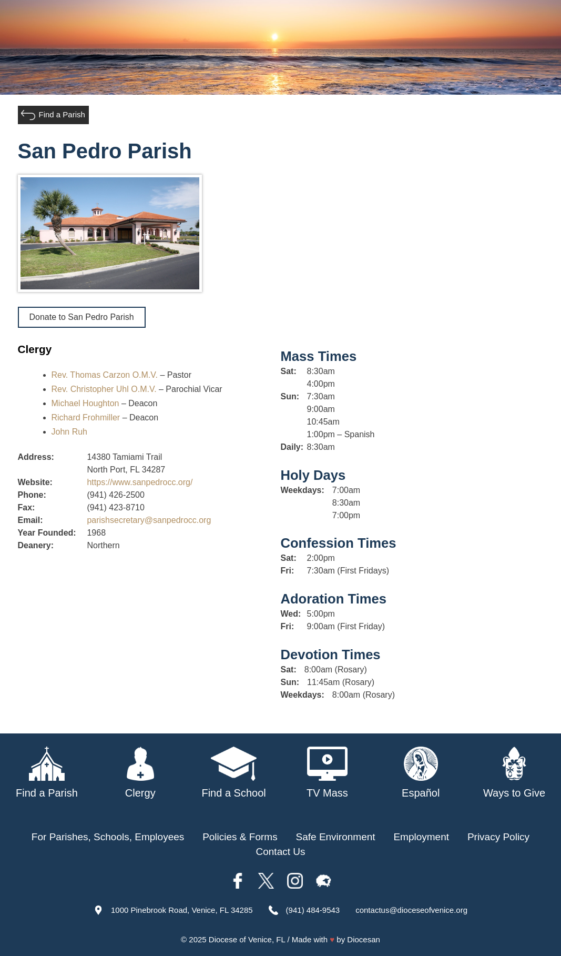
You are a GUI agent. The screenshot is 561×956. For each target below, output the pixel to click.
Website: (35, 482)
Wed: (291, 613)
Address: (36, 456)
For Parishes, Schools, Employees (108, 836)
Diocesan (363, 939)
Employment (421, 836)
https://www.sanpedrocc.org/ (139, 482)
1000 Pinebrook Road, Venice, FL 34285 (182, 909)
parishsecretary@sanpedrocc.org (149, 520)
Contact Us (280, 851)
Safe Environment (335, 836)
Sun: (290, 396)
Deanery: (36, 545)
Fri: (287, 570)
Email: (30, 520)
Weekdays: (302, 490)
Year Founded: (47, 532)
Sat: (289, 371)
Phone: (32, 494)
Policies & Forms (240, 836)
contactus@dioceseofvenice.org (411, 909)
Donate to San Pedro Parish (81, 317)
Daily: (291, 446)
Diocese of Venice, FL (247, 939)
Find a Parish (62, 114)
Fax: (26, 507)
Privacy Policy (498, 836)
